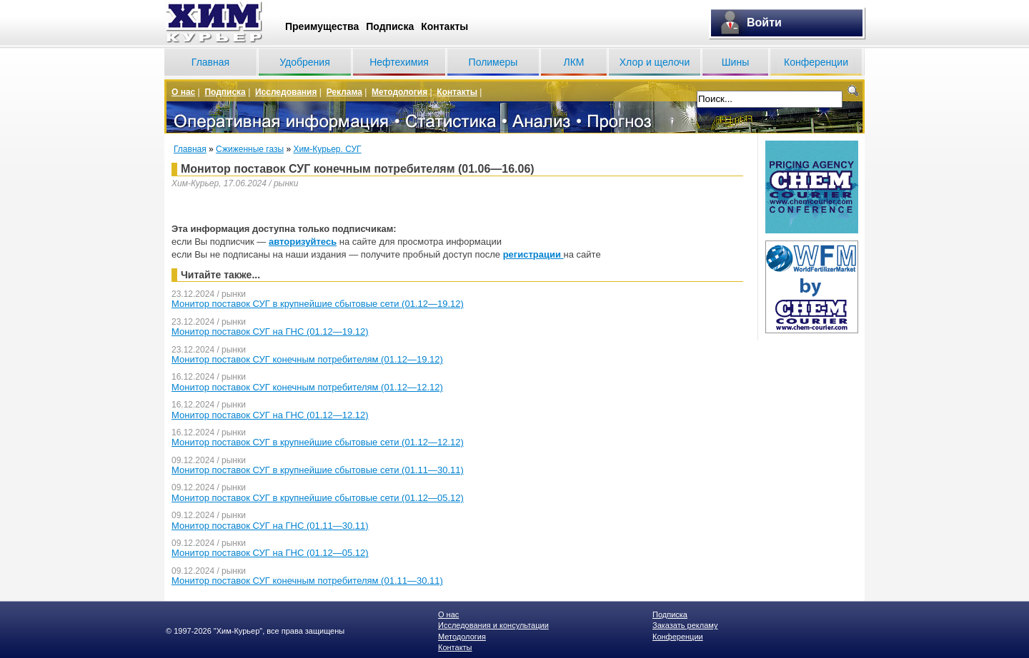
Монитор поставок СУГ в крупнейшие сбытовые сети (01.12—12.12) (318, 442)
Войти (764, 22)
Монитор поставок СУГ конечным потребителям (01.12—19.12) (307, 359)
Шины (735, 62)
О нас (183, 92)
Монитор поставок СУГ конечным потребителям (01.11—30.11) (307, 580)
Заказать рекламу (684, 625)
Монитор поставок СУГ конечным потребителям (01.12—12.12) (307, 387)
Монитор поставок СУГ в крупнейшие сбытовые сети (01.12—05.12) (318, 497)
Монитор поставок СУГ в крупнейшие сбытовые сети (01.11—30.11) (318, 470)
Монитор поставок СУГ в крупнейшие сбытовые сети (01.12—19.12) (318, 303)
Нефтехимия (399, 62)
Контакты (444, 26)
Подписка (390, 26)
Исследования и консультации (493, 625)
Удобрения (304, 62)
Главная (210, 62)
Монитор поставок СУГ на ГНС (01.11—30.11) (270, 525)
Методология (399, 92)
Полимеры (493, 62)
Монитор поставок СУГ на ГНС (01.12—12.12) (270, 415)
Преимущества (322, 26)
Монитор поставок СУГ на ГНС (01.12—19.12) (270, 331)
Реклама (344, 92)
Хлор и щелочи (655, 62)
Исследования (286, 92)
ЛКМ (573, 62)
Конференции (816, 62)
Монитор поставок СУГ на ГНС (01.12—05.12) (270, 552)
